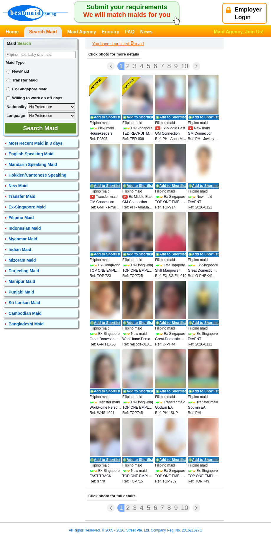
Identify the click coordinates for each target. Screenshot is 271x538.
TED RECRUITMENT (138, 133)
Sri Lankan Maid (24, 302)
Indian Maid (20, 249)
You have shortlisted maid (118, 43)
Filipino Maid (21, 217)
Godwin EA (164, 407)
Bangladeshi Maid (26, 324)
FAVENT (194, 202)
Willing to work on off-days (34, 98)
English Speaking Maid (31, 153)
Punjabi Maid (21, 292)
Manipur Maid (22, 281)
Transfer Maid (22, 80)
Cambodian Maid (25, 313)
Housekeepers (101, 133)
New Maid (18, 185)
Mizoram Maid (22, 260)
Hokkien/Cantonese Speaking (37, 175)
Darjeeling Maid (24, 270)
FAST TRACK (100, 476)
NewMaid (17, 71)
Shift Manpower (167, 270)
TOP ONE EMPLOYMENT (171, 202)
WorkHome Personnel (138, 339)
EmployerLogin (244, 13)
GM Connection (167, 133)
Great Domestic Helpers (203, 270)
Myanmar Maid (23, 239)
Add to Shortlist (107, 117)
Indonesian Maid (25, 228)
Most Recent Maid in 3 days (36, 143)
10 (184, 66)
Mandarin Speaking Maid (33, 164)
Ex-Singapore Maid (26, 89)
